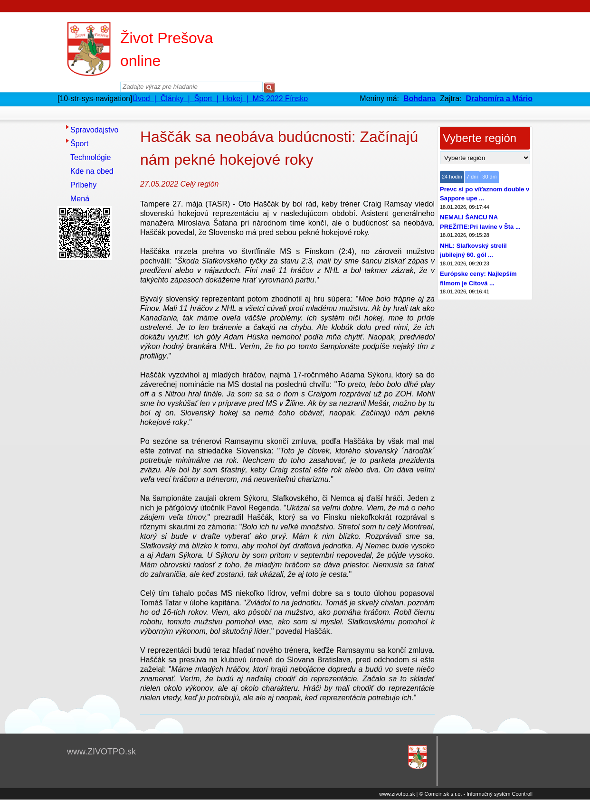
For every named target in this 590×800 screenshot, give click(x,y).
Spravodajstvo (94, 130)
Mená (79, 199)
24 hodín (452, 176)
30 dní (489, 176)
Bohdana (419, 98)
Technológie (90, 157)
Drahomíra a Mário (499, 98)
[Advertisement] (95, 406)
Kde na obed (92, 171)
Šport (79, 144)
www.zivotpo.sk (397, 794)
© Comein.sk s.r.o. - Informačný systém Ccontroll (476, 794)
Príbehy (83, 185)
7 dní (472, 176)
